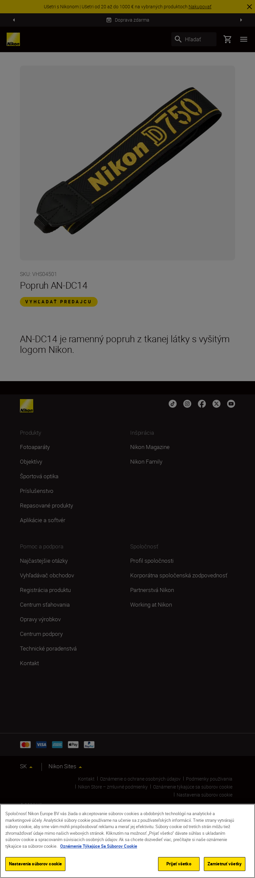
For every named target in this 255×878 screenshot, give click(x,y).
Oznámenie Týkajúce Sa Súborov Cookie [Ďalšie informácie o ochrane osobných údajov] (98, 846)
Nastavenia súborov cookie (35, 864)
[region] (127, 841)
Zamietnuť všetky (225, 864)
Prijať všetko (178, 864)
